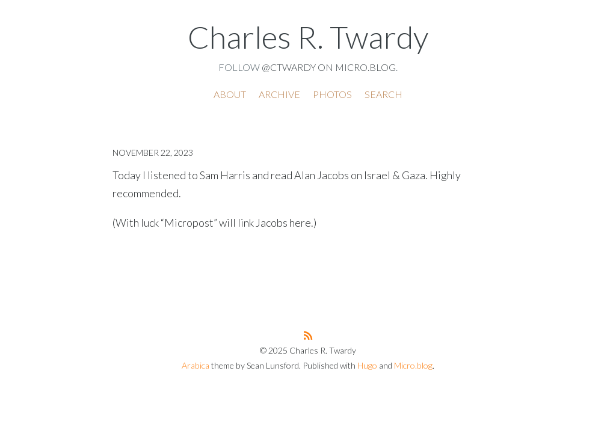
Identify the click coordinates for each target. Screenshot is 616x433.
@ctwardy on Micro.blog (329, 67)
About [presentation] (230, 94)
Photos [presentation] (332, 94)
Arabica (195, 365)
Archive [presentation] (279, 94)
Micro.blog (413, 365)
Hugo (367, 365)
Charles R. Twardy (308, 36)
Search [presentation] (383, 94)
